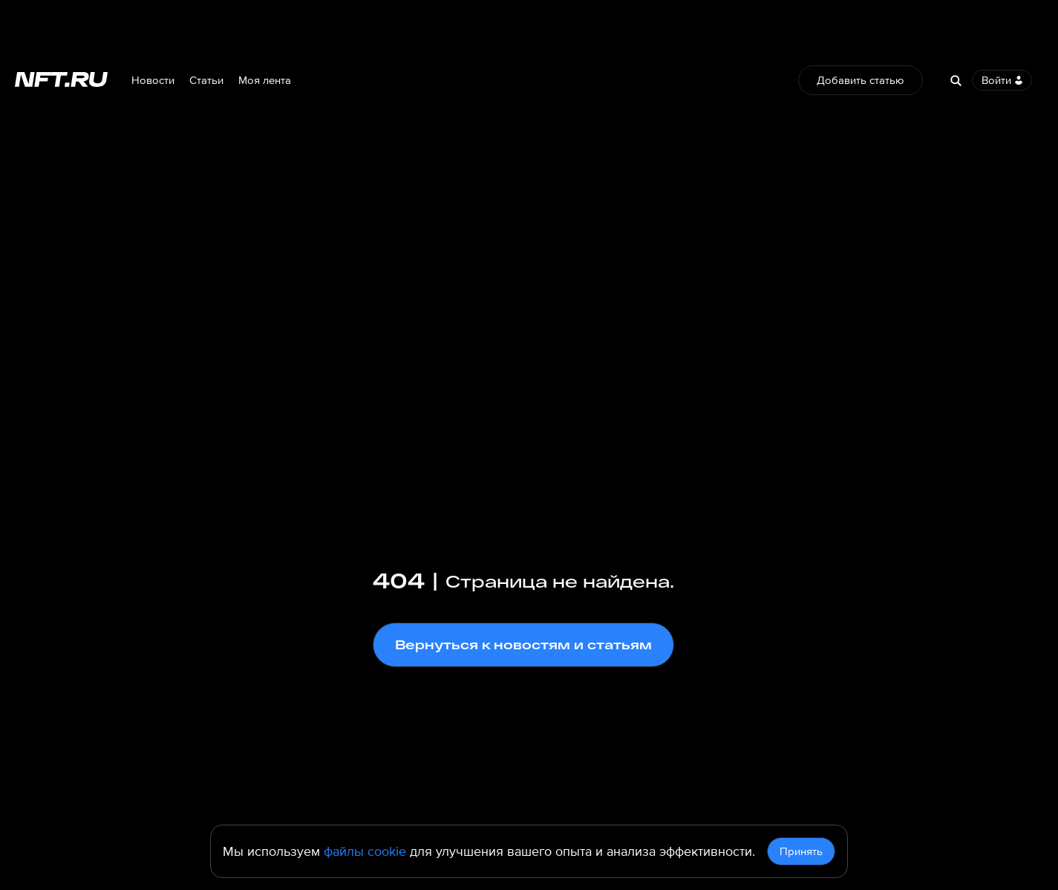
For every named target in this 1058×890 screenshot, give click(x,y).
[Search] (955, 80)
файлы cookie (365, 851)
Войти (1002, 80)
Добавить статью (860, 80)
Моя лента (264, 80)
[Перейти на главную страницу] (61, 80)
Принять (801, 851)
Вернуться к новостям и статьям (523, 644)
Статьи (206, 80)
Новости (152, 80)
